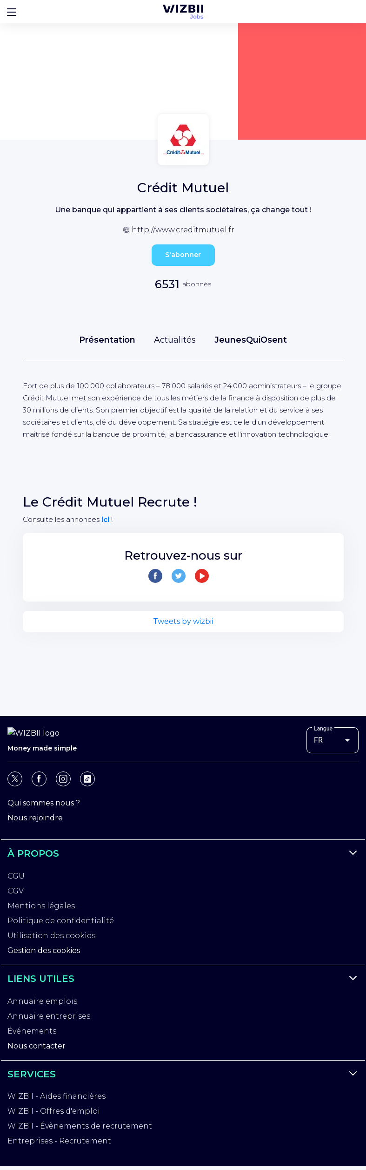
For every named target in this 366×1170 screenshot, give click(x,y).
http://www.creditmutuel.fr (183, 229)
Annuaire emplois (42, 1003)
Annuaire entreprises (48, 1018)
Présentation (107, 340)
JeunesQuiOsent (250, 340)
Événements (31, 1032)
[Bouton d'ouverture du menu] (11, 12)
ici (105, 519)
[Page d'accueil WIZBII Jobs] (183, 12)
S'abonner (183, 254)
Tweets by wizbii (183, 621)
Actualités (175, 340)
